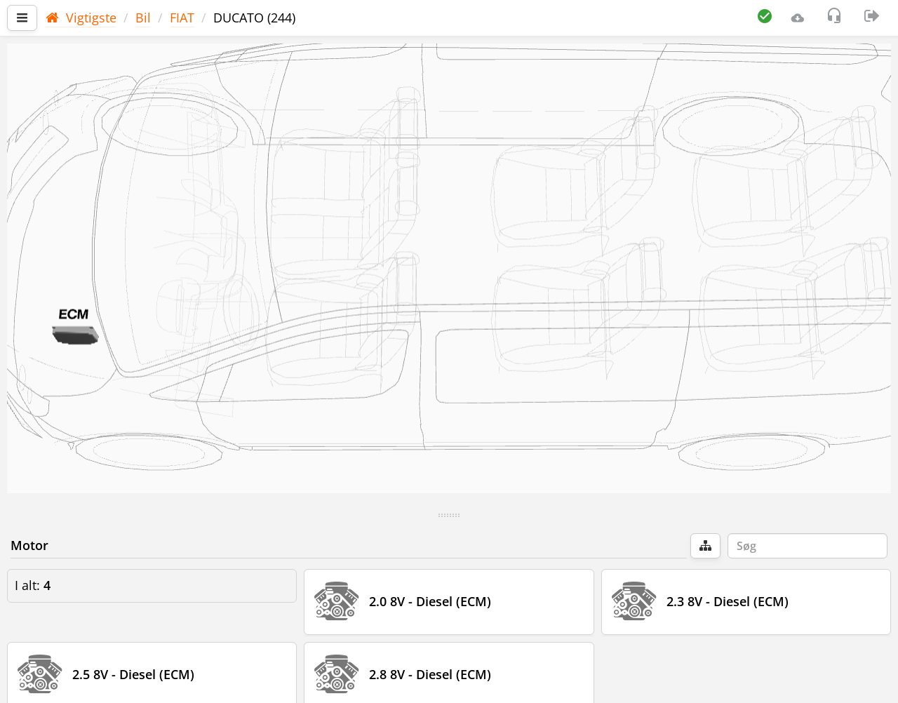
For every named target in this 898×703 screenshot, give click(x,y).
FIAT (182, 17)
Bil (143, 17)
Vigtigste (81, 17)
